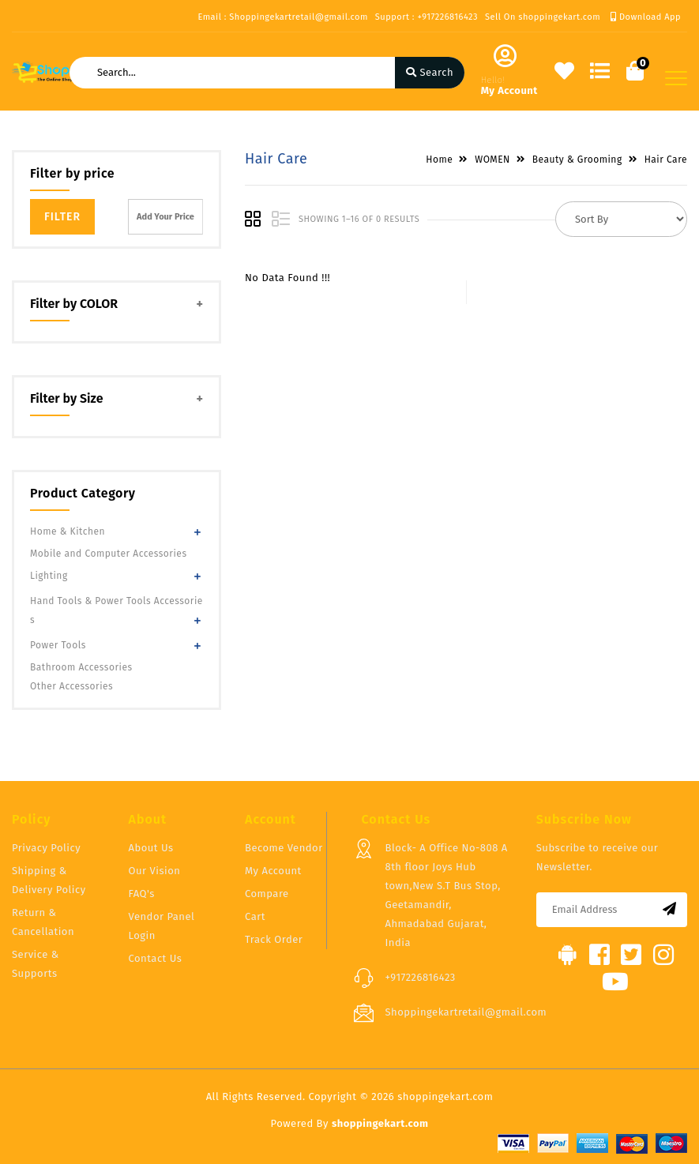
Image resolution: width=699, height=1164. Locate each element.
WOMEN (492, 159)
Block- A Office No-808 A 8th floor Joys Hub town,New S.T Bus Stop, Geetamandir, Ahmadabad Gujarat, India (446, 895)
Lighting (49, 575)
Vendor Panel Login (162, 926)
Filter (62, 216)
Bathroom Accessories (81, 667)
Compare (267, 893)
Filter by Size (66, 398)
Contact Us (155, 958)
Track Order (274, 939)
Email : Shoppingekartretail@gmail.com (282, 17)
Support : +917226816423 (426, 17)
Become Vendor (284, 848)
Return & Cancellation (43, 922)
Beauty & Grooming (577, 159)
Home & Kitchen (67, 531)
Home (439, 159)
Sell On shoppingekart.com (542, 17)
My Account (273, 871)
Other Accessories (71, 686)
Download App (646, 17)
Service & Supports (35, 963)
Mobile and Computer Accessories (108, 553)
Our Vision (155, 871)
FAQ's (142, 893)
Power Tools (58, 645)
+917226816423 (420, 977)
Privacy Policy (46, 848)
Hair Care (666, 159)
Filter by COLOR (74, 303)
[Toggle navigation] (676, 78)
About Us (151, 848)
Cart (255, 916)
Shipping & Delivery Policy (49, 880)
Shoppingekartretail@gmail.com (466, 1012)
